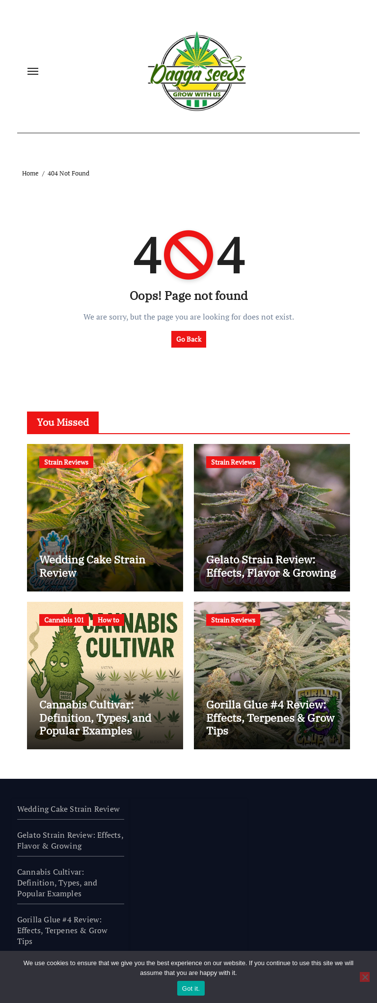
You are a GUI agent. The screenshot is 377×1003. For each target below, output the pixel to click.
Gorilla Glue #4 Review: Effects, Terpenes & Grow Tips (270, 717)
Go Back (188, 339)
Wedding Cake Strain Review (92, 565)
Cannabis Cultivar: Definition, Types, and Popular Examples (95, 717)
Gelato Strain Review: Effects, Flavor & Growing (271, 565)
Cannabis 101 (64, 619)
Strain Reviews (66, 462)
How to (108, 619)
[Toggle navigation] (33, 71)
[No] (365, 977)
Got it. (191, 988)
